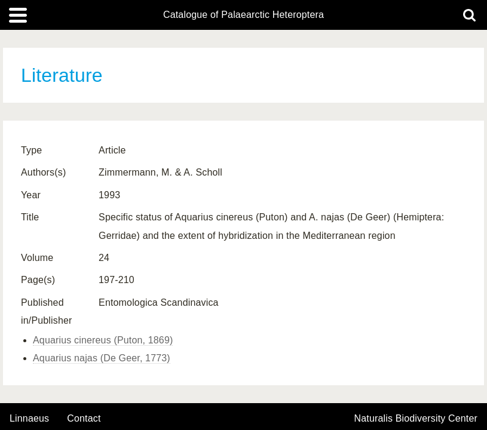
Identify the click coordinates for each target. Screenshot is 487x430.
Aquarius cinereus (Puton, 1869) (103, 340)
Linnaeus (29, 418)
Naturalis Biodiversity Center (416, 418)
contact (83, 418)
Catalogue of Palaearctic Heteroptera (243, 15)
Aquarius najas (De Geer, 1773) (101, 358)
